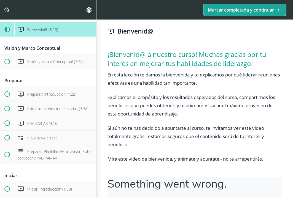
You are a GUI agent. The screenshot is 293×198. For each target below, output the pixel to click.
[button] (7, 10)
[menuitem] (89, 10)
